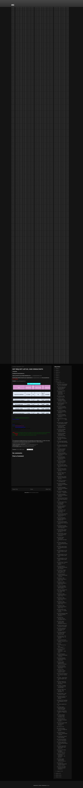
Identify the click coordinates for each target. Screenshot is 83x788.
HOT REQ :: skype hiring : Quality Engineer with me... (62, 678)
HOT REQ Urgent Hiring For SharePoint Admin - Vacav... (62, 547)
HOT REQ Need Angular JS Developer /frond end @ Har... (62, 522)
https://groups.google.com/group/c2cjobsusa (27, 445)
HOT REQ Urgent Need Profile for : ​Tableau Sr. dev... (62, 712)
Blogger (47, 785)
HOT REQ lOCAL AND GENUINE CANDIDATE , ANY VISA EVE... (62, 526)
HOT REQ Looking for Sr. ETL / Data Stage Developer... (62, 591)
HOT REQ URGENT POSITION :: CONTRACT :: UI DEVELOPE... (61, 392)
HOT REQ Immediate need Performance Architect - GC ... (61, 462)
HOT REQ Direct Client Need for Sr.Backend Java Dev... (61, 469)
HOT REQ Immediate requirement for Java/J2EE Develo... (61, 426)
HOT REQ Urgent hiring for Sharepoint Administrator (61, 503)
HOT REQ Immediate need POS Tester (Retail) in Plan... (61, 450)
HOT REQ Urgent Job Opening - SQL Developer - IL (61, 690)
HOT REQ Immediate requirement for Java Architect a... (61, 407)
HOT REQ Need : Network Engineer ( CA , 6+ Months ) (62, 563)
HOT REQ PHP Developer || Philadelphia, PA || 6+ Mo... (62, 701)
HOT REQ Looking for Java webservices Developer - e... (61, 629)
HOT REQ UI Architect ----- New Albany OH (62, 481)
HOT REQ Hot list (60, 726)
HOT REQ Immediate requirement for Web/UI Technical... (62, 484)
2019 (57, 377)
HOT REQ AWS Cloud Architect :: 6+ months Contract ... (62, 610)
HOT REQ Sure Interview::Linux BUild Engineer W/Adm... (62, 764)
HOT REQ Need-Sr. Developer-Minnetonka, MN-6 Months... (62, 567)
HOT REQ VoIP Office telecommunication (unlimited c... (61, 767)
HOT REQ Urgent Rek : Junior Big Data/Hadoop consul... (62, 543)
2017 (57, 381)
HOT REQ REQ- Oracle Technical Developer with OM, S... (61, 530)
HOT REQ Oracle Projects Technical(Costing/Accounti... (62, 499)
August (58, 771)
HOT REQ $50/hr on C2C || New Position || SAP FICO (62, 551)
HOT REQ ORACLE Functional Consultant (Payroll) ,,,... (62, 720)
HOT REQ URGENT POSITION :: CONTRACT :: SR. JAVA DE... (61, 755)
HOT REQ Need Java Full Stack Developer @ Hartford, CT (62, 515)
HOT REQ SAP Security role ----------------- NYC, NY (62, 419)
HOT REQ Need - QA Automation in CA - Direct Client (61, 511)
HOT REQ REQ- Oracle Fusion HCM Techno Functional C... (61, 534)
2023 (57, 372)
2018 (57, 379)
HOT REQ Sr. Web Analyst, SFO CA (61, 397)
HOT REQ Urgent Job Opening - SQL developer (61, 473)
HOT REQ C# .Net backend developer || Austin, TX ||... (61, 579)
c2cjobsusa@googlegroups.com (32, 444)
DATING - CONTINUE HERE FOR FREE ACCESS (20, 7)
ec (12, 4)
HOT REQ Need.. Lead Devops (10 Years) (61, 694)
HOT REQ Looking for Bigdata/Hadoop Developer (61, 507)
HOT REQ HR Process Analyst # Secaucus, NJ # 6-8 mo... (62, 641)
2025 (57, 368)
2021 (57, 374)
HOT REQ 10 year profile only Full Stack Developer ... (62, 723)
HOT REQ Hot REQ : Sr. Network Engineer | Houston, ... (62, 697)
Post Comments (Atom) (34, 492)
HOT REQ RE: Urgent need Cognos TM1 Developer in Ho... (61, 571)
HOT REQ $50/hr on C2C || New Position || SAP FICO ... (62, 559)
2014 (57, 776)
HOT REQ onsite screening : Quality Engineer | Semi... (61, 670)
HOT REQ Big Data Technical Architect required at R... (61, 458)
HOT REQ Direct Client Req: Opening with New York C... (62, 466)
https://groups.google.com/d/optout (27, 446)
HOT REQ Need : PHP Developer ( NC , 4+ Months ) (61, 637)
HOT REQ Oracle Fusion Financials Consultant (62, 626)
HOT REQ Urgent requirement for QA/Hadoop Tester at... (62, 622)
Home (31, 489)
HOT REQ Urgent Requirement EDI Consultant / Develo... (62, 400)
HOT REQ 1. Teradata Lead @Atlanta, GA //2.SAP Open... (61, 686)
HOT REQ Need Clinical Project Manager (62, 737)
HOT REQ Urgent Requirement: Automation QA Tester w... (62, 539)
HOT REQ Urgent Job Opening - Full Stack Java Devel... (61, 682)
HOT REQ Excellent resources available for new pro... (62, 729)
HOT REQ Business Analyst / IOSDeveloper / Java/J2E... (62, 575)
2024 (57, 370)
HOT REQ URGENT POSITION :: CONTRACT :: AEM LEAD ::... (61, 650)
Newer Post (15, 489)
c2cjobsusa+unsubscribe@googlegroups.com (21, 443)
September (59, 382)
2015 (57, 775)
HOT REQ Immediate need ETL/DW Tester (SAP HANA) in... (61, 587)
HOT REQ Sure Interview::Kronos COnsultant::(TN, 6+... (62, 618)
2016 (57, 773)
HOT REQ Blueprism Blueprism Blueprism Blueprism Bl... (61, 519)
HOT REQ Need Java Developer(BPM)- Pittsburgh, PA (61, 388)
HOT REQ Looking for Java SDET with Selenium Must (61, 633)
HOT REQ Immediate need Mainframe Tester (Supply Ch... (62, 454)
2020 (57, 375)
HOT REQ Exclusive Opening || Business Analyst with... (61, 659)
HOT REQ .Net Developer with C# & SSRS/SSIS (62, 385)
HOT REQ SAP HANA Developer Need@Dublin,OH (61, 751)
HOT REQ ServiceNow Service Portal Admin (61, 740)
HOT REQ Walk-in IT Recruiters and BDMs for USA (61, 438)
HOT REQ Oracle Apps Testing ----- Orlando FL (62, 492)
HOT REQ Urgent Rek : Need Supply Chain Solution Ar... (61, 747)
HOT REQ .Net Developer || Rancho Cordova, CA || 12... (62, 446)
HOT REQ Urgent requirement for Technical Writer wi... (61, 760)
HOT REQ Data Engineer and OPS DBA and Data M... (62, 442)
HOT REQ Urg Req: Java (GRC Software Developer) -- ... (62, 404)
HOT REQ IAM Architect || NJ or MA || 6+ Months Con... (62, 674)
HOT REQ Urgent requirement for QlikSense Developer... (62, 663)
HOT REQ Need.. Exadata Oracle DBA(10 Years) (62, 423)
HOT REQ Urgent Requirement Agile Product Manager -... (61, 708)
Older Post (48, 489)
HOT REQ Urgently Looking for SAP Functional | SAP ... (61, 716)
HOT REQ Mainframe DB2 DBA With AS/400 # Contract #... (62, 614)
